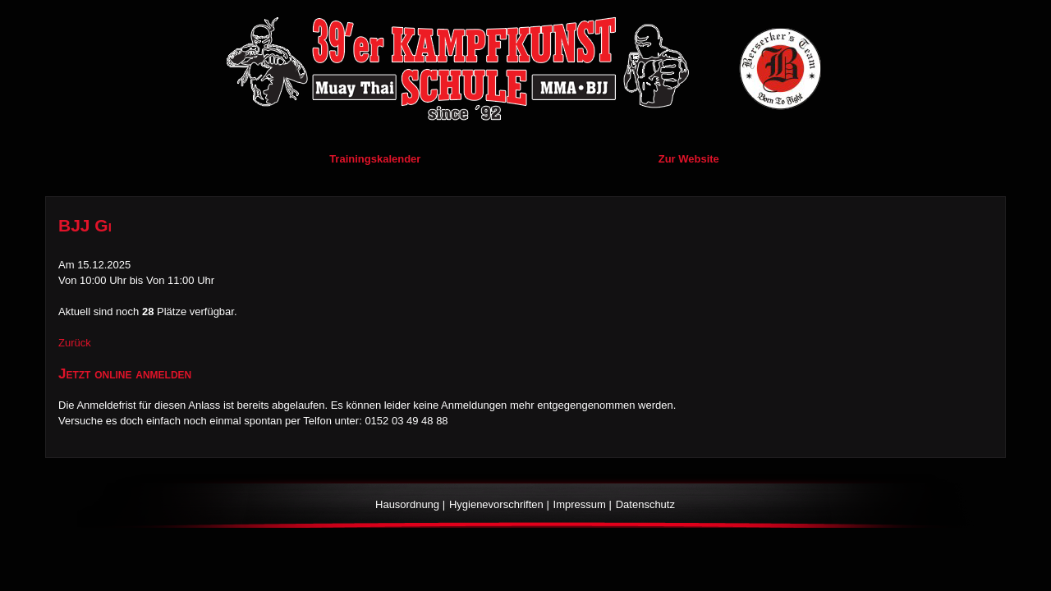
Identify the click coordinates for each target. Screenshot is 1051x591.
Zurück (74, 343)
